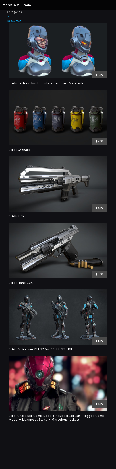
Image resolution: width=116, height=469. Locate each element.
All (9, 16)
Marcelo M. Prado (17, 5)
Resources (14, 21)
